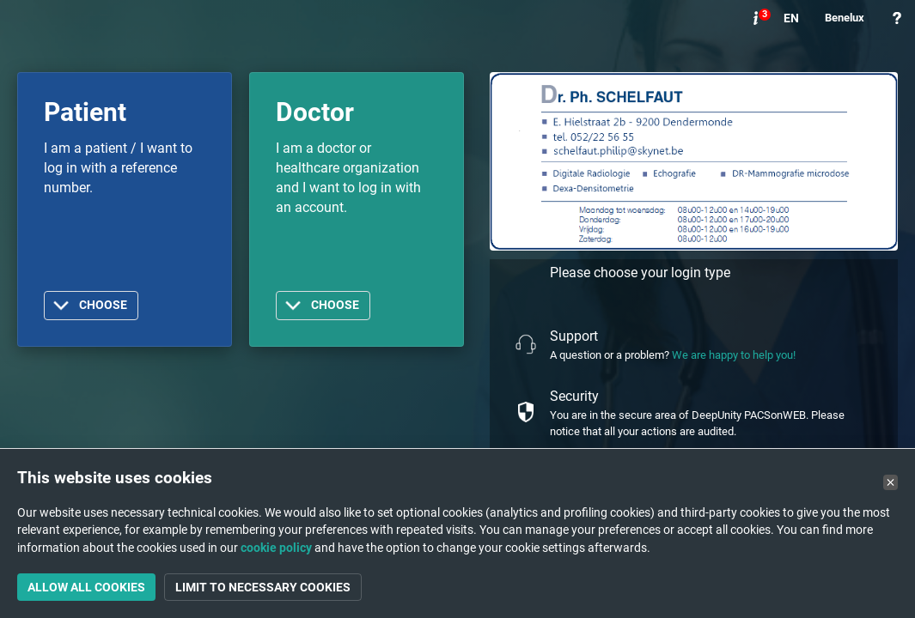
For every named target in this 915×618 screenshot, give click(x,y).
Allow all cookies (86, 587)
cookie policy (276, 547)
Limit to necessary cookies (263, 587)
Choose (103, 305)
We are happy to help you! (734, 354)
